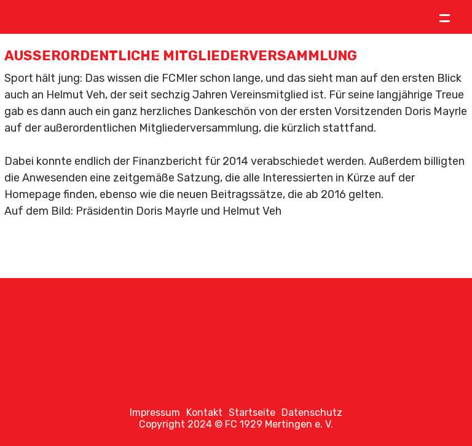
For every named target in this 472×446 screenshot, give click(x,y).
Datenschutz (311, 412)
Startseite (252, 412)
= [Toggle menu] (445, 16)
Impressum (155, 412)
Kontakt (204, 412)
